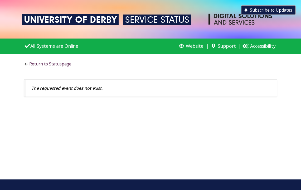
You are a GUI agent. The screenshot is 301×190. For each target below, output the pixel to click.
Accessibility (263, 46)
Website (194, 46)
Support (227, 46)
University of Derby (70, 19)
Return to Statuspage (50, 64)
